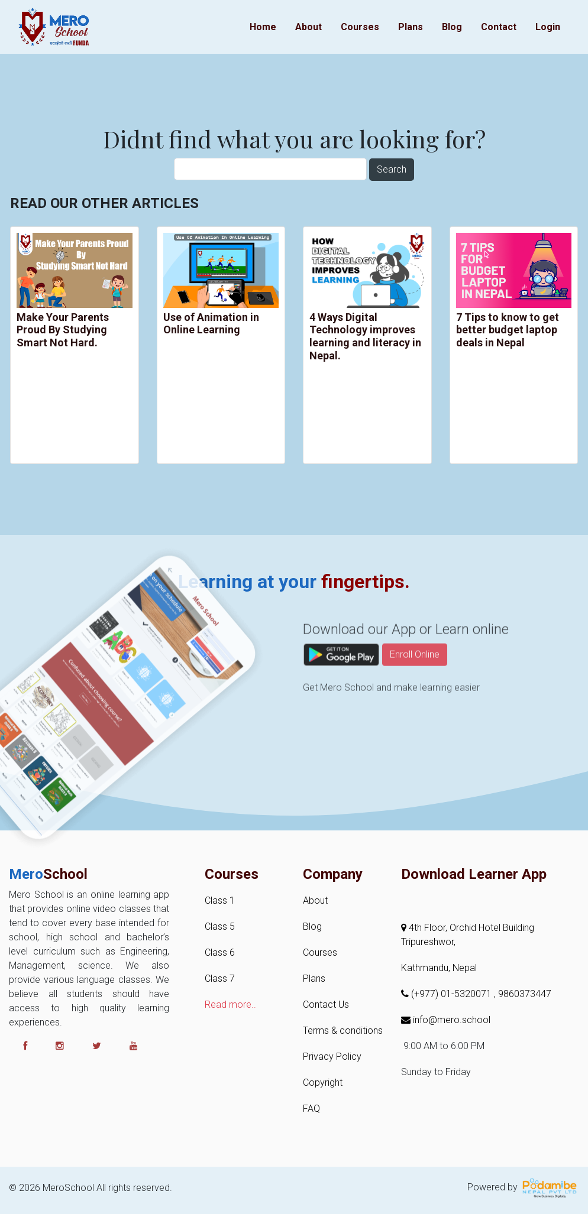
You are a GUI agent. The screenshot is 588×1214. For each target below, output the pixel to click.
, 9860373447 (522, 993)
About (308, 27)
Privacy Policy (332, 1056)
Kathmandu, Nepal (439, 967)
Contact (498, 27)
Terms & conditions (343, 1030)
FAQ (311, 1108)
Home (263, 27)
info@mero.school (445, 1019)
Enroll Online (415, 680)
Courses (360, 27)
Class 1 (220, 900)
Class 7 (220, 978)
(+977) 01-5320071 (447, 993)
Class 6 (220, 952)
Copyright (323, 1082)
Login (547, 27)
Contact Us (326, 1004)
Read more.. (230, 1004)
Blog (452, 27)
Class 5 (220, 926)
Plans (410, 27)
